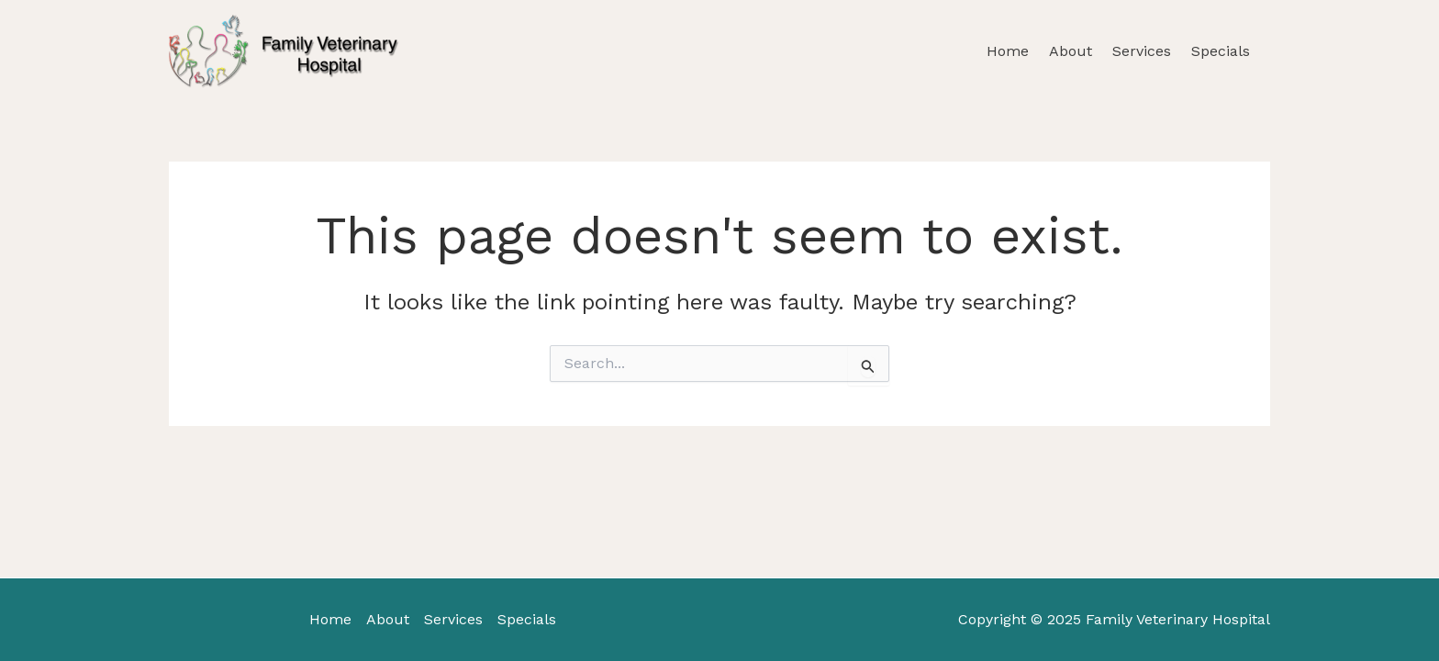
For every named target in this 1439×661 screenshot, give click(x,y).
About (1070, 51)
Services (1141, 51)
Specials (1220, 51)
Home (1008, 51)
